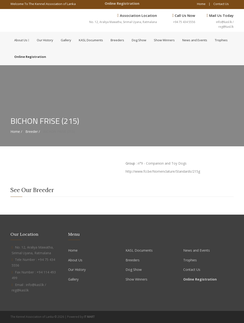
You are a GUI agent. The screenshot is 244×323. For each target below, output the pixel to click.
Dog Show (139, 40)
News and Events (194, 40)
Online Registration (122, 3)
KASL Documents (91, 40)
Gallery (66, 40)
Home (201, 4)
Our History (45, 40)
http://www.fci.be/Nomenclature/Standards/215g (163, 171)
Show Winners (164, 40)
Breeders (117, 40)
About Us (21, 40)
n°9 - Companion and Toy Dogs (162, 163)
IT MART (89, 317)
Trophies (221, 40)
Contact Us (221, 4)
